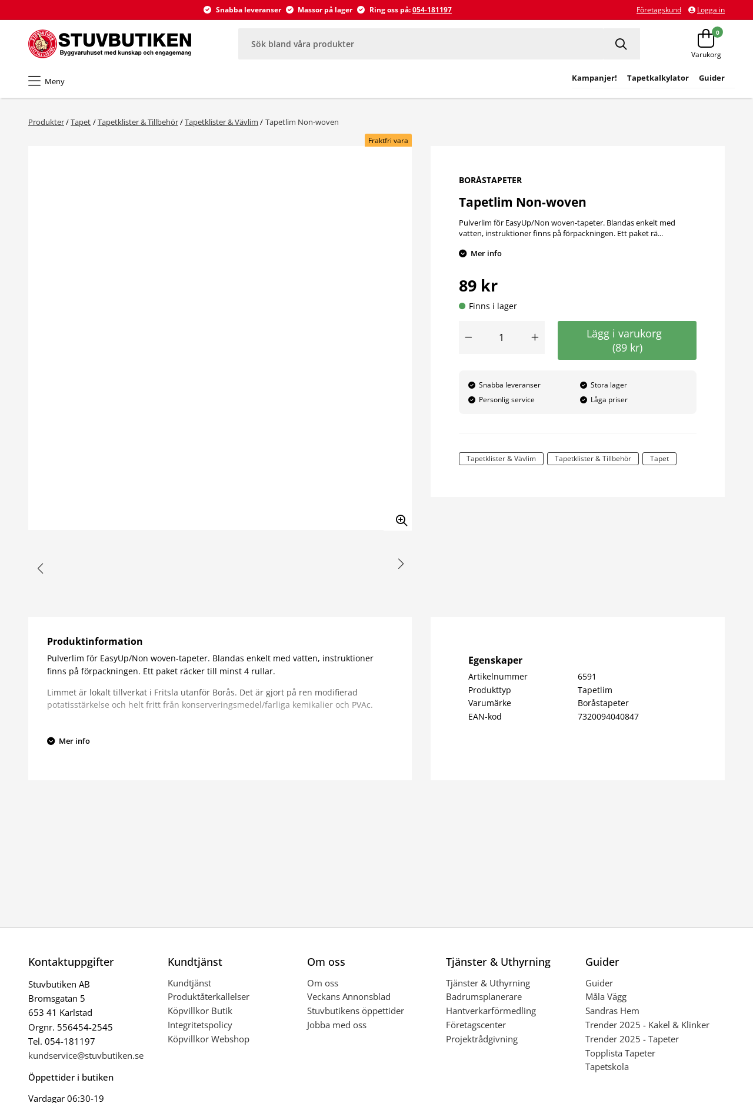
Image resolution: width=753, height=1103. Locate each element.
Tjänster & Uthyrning (488, 983)
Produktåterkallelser (208, 996)
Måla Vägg (606, 996)
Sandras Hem (612, 1010)
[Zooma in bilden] (398, 516)
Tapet (81, 122)
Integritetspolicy (200, 1025)
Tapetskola (607, 1066)
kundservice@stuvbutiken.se (86, 1055)
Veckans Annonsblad (349, 996)
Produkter (46, 122)
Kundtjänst (189, 983)
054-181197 (432, 10)
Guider (599, 983)
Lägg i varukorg (627, 340)
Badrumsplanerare (484, 996)
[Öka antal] (535, 337)
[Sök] (622, 43)
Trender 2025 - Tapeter (632, 1039)
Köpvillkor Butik (200, 1010)
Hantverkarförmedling (491, 1010)
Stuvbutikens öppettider (355, 1010)
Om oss (322, 983)
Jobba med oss (336, 1025)
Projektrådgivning (482, 1039)
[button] (40, 568)
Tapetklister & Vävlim (221, 122)
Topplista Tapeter (620, 1053)
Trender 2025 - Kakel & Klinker (647, 1025)
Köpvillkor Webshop (208, 1039)
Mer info (486, 253)
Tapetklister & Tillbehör (138, 122)
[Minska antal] (468, 337)
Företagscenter (476, 1025)
